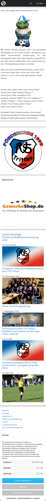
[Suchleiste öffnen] (31, 3)
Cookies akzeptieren (23, 480)
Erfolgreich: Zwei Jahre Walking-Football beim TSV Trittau (23, 270)
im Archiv (10, 75)
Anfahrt (5, 410)
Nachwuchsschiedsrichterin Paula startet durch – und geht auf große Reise (20, 365)
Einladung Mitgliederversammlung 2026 (20, 238)
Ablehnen (23, 487)
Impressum (36, 498)
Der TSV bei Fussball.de (12, 427)
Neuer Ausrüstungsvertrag (16, 306)
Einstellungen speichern (23, 493)
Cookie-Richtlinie (11, 498)
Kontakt (5, 413)
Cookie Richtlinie (9, 424)
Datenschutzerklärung (25, 498)
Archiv (5, 422)
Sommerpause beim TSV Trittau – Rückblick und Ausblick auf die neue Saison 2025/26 (20, 331)
